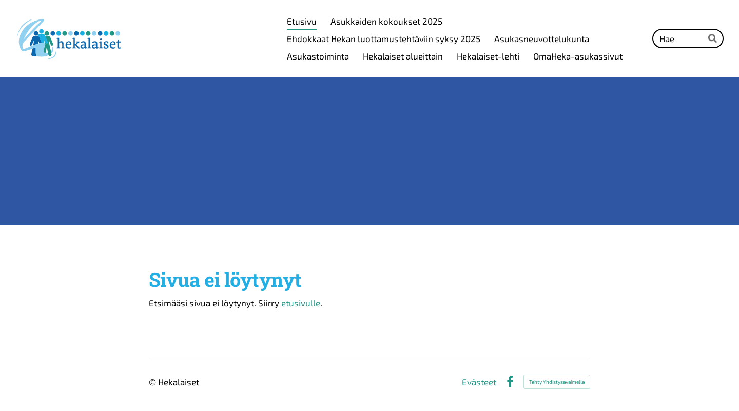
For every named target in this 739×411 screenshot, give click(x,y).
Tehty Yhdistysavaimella (557, 382)
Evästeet (479, 382)
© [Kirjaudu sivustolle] (153, 382)
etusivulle (300, 303)
